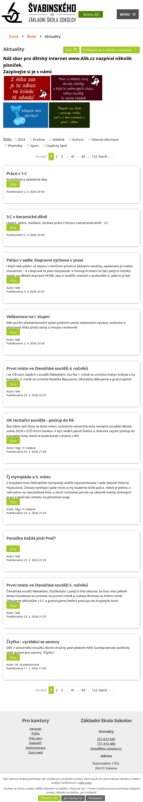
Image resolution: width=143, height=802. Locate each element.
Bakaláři (91, 14)
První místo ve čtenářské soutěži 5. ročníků (47, 585)
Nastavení (95, 798)
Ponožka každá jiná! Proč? (31, 538)
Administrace (35, 748)
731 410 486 (106, 743)
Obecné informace (105, 139)
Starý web (35, 752)
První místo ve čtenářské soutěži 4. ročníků (47, 368)
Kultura (78, 139)
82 (83, 156)
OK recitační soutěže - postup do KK (40, 420)
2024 (21, 139)
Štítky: (7, 139)
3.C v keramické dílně (26, 216)
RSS (71, 50)
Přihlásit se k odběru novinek (110, 50)
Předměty (15, 145)
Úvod (13, 36)
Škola (31, 36)
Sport (35, 145)
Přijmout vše (49, 798)
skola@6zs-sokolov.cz (106, 748)
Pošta (35, 733)
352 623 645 (106, 739)
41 (73, 156)
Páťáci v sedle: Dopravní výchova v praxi (44, 260)
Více (13, 184)
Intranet (35, 729)
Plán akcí (35, 738)
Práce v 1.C (16, 173)
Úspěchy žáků (56, 145)
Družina (39, 139)
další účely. (85, 782)
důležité (58, 139)
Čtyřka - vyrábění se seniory (32, 641)
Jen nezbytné (73, 798)
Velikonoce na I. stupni (28, 316)
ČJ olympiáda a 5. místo (28, 476)
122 (94, 156)
